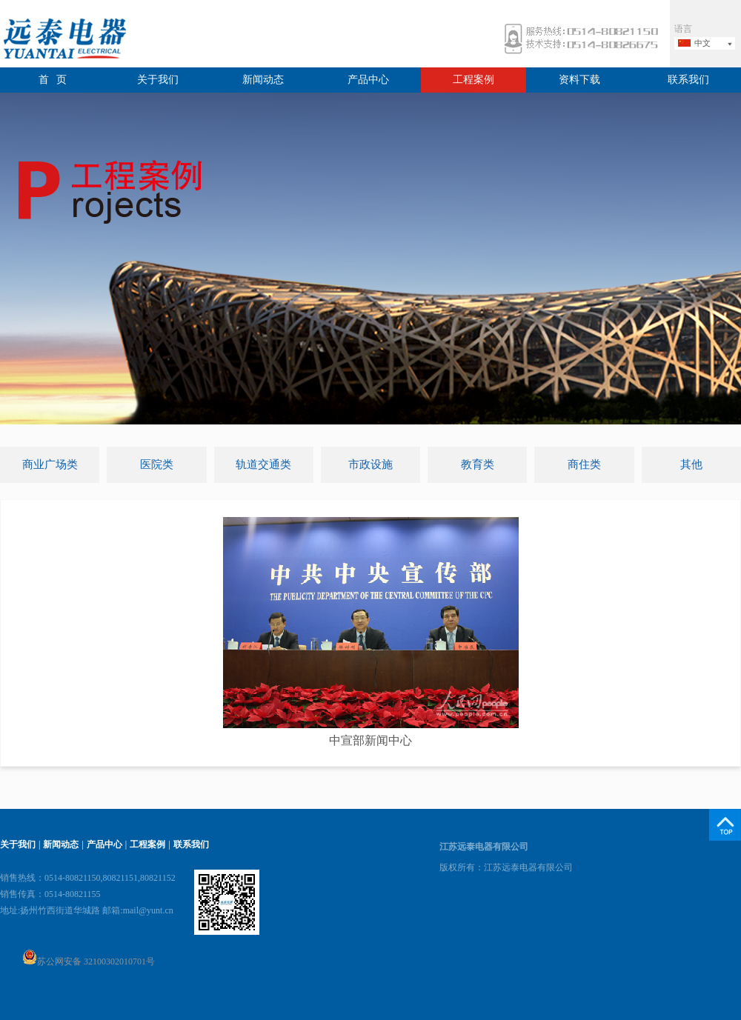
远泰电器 (63, 40)
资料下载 (579, 79)
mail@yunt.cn (148, 910)
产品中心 (368, 79)
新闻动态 (263, 79)
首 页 (53, 79)
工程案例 (473, 79)
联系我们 (688, 79)
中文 (702, 43)
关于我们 (158, 79)
